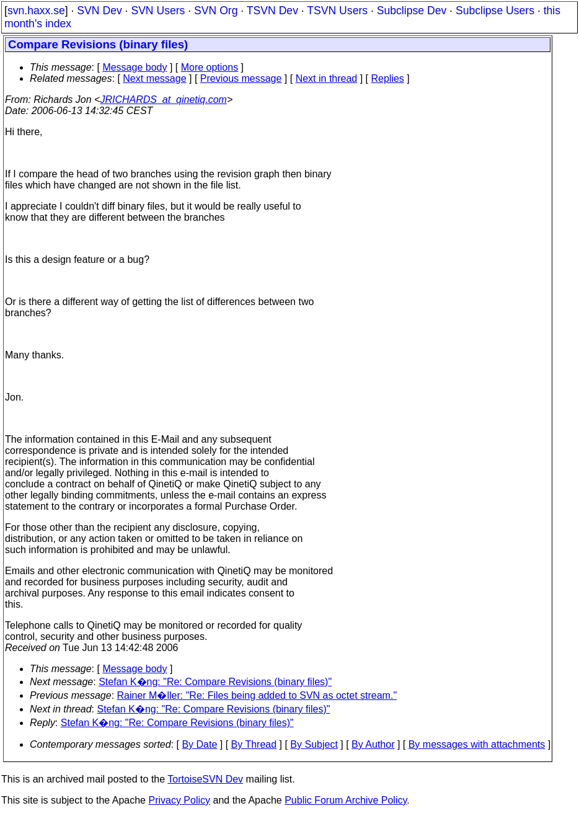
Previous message (241, 78)
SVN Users (158, 10)
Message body (134, 67)
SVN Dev (99, 10)
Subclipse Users (495, 10)
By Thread (254, 744)
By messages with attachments (477, 744)
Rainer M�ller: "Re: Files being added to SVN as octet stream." (257, 695)
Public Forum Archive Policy (346, 800)
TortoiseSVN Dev (205, 779)
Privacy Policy (179, 800)
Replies (387, 78)
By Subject (313, 744)
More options (210, 67)
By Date (199, 744)
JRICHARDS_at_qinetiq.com (163, 99)
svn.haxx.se (36, 10)
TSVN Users (337, 10)
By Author (372, 744)
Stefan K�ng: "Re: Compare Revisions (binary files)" (215, 681)
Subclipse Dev (411, 10)
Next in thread (327, 78)
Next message (154, 78)
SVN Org (215, 10)
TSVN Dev (272, 10)
